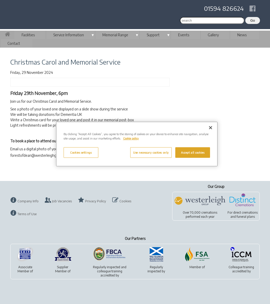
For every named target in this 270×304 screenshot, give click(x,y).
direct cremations (245, 212)
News (242, 35)
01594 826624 (224, 8)
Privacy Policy (95, 201)
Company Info (28, 201)
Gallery (213, 35)
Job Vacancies (62, 201)
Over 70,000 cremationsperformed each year (200, 215)
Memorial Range (115, 35)
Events (183, 35)
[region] (137, 144)
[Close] (210, 127)
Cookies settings (81, 152)
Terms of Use (27, 214)
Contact (13, 43)
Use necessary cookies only (151, 152)
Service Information (68, 35)
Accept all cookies (192, 152)
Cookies (125, 201)
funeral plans (246, 217)
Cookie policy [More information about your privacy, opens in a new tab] (131, 138)
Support (153, 35)
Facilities (28, 35)
